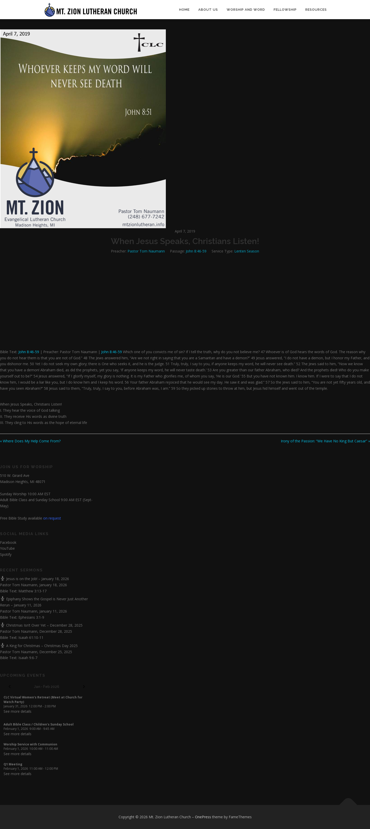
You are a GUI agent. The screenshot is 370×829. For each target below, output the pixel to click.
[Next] (84, 687)
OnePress (203, 816)
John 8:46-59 (196, 251)
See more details (17, 711)
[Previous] (9, 687)
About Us (208, 9)
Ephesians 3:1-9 (31, 617)
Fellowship (285, 9)
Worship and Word (246, 9)
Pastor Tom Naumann (146, 251)
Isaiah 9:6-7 (27, 657)
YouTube (7, 548)
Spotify (5, 554)
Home (184, 9)
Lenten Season (246, 251)
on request (52, 518)
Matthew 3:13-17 (32, 591)
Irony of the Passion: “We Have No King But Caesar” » (325, 441)
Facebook (8, 542)
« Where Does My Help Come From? (30, 441)
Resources (316, 9)
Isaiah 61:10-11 (30, 637)
